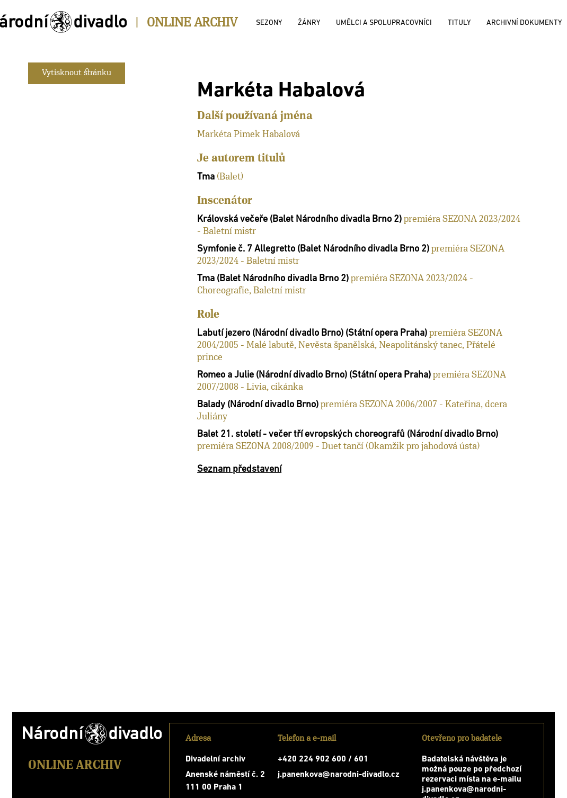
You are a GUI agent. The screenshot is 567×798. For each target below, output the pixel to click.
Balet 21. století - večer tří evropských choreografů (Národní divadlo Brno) (347, 434)
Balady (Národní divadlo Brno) (257, 405)
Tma (206, 177)
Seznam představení (239, 469)
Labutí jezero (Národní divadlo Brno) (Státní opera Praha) (312, 333)
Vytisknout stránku (76, 73)
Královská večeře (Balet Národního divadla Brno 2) (299, 219)
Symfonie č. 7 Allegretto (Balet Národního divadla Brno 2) (313, 249)
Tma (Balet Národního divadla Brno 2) (273, 279)
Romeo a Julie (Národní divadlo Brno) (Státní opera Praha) (314, 375)
